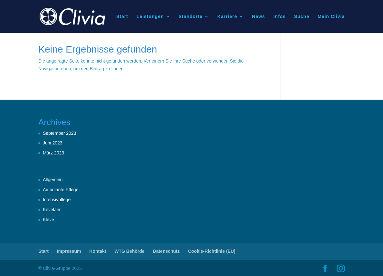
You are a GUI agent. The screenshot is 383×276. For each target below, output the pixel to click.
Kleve (48, 219)
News (258, 16)
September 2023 (59, 133)
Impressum (69, 251)
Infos (279, 16)
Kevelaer (52, 209)
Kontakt (97, 251)
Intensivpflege (57, 199)
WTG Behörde (129, 251)
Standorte (190, 16)
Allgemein (52, 179)
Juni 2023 (52, 142)
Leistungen (150, 16)
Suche (301, 16)
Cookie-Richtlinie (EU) (211, 251)
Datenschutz (166, 251)
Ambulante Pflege (61, 189)
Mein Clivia (331, 16)
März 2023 (53, 152)
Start (122, 16)
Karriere (227, 16)
